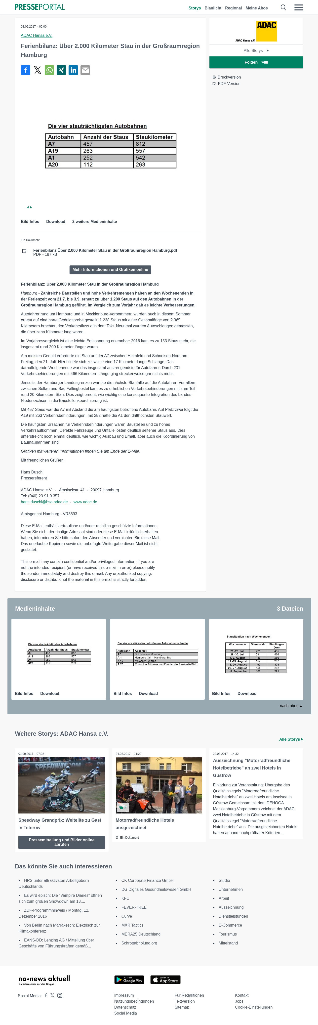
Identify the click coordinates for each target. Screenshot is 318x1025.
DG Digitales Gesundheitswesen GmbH (156, 889)
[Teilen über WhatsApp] (49, 70)
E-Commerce (230, 925)
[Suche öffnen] (283, 7)
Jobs (239, 1001)
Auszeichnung (231, 907)
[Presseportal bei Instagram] (58, 995)
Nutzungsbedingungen (134, 1001)
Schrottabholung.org (139, 943)
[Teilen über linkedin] (73, 70)
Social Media (125, 1013)
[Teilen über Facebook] (25, 70)
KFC (125, 898)
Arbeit (224, 898)
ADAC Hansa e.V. (36, 35)
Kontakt (241, 995)
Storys (195, 8)
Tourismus (228, 934)
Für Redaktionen (189, 995)
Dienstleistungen (233, 916)
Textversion (185, 1001)
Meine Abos (257, 8)
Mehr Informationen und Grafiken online (110, 269)
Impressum (124, 995)
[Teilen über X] (37, 70)
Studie (224, 880)
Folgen (256, 62)
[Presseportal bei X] (50, 995)
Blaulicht (213, 8)
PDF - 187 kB (105, 252)
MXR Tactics (132, 925)
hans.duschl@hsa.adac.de (44, 502)
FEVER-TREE (134, 907)
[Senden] (85, 70)
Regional (233, 8)
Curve (126, 916)
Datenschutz (125, 1007)
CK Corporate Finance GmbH (147, 880)
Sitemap (182, 1007)
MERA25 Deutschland (140, 934)
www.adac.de (85, 502)
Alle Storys (256, 50)
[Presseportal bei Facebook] (44, 995)
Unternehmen (231, 889)
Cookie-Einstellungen (254, 1007)
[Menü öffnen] (298, 7)
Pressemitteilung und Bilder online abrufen (61, 841)
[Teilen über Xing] (61, 70)
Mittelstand (228, 943)
